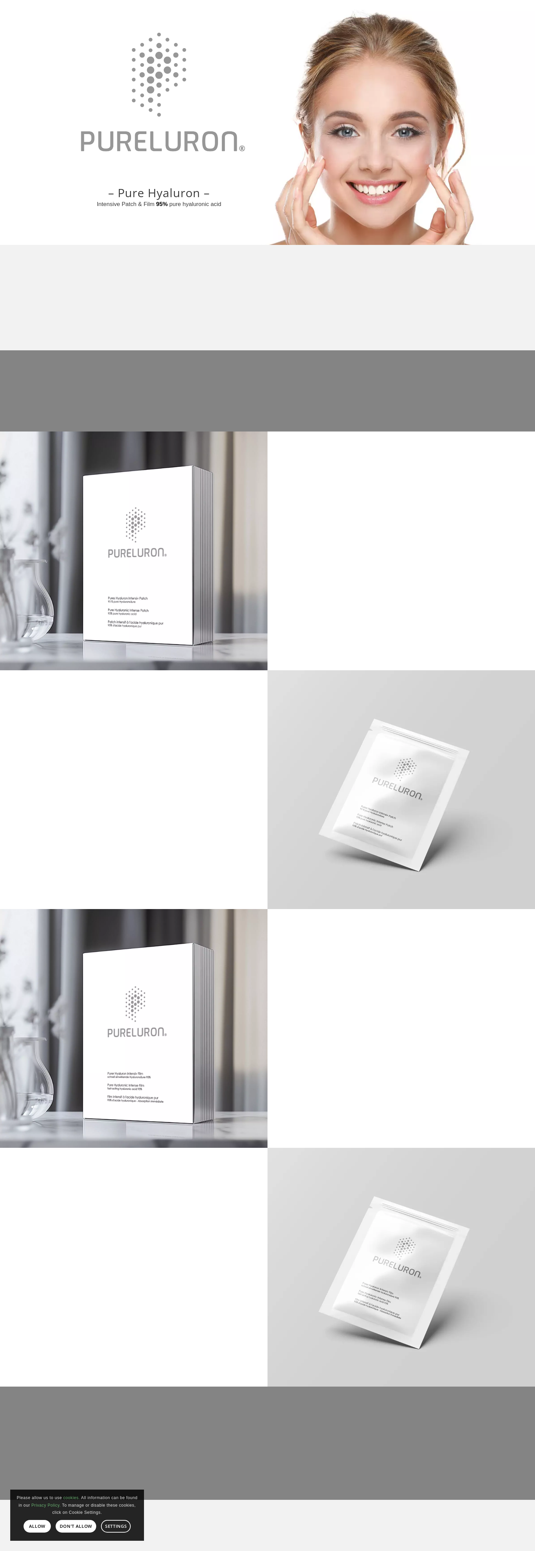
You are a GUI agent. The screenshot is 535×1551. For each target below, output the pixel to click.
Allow (37, 1526)
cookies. (71, 1497)
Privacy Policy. (46, 1505)
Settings (116, 1526)
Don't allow (76, 1526)
